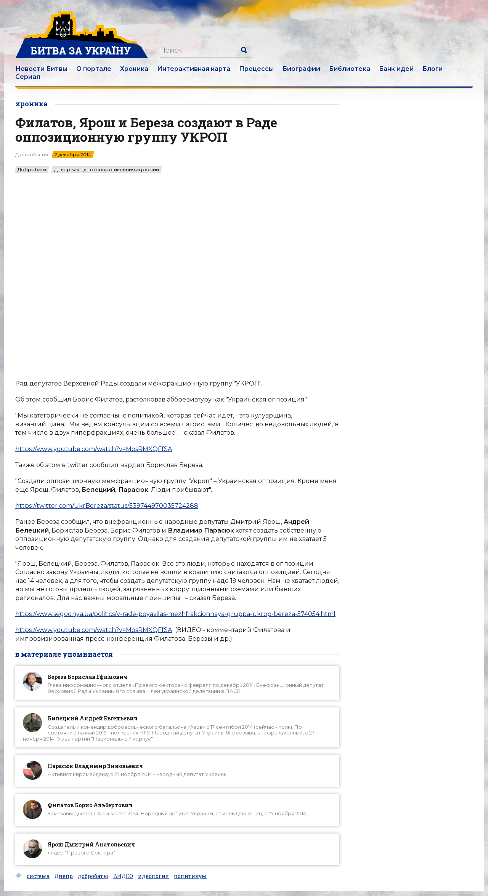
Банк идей (396, 68)
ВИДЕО (123, 876)
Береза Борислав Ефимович (87, 676)
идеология (153, 876)
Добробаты (32, 169)
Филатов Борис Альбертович (90, 805)
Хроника (134, 68)
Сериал (27, 76)
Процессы (256, 68)
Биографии (301, 68)
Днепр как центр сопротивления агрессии (106, 169)
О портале (93, 68)
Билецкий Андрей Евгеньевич (93, 718)
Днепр (64, 876)
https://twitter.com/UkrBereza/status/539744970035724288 (106, 505)
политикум (190, 876)
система (38, 876)
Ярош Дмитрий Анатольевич (91, 844)
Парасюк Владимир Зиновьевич (95, 766)
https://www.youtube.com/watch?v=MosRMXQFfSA (93, 449)
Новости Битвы (41, 68)
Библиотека (349, 68)
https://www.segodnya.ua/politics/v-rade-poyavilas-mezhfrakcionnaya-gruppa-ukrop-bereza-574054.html (175, 614)
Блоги (432, 68)
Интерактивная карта (193, 68)
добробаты (93, 876)
